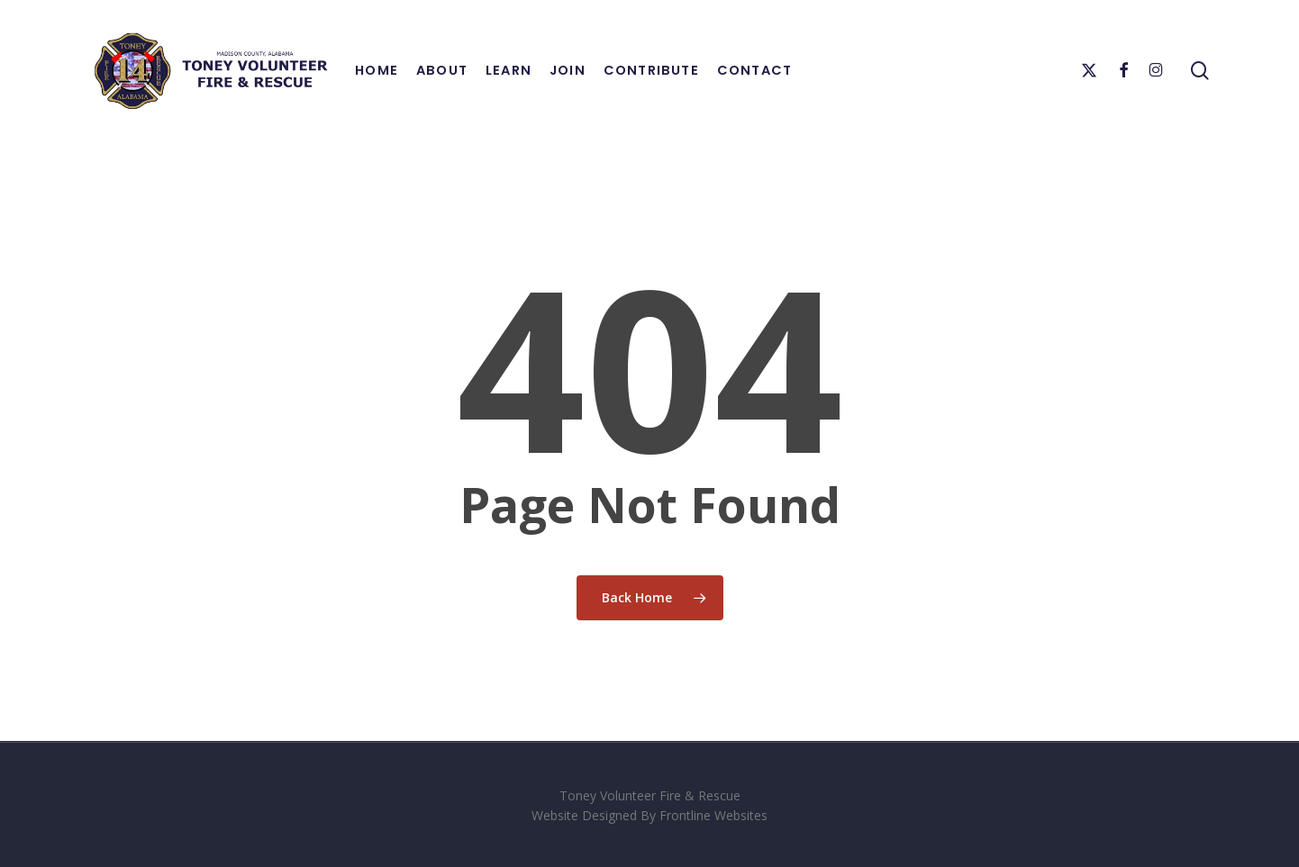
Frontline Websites (713, 815)
